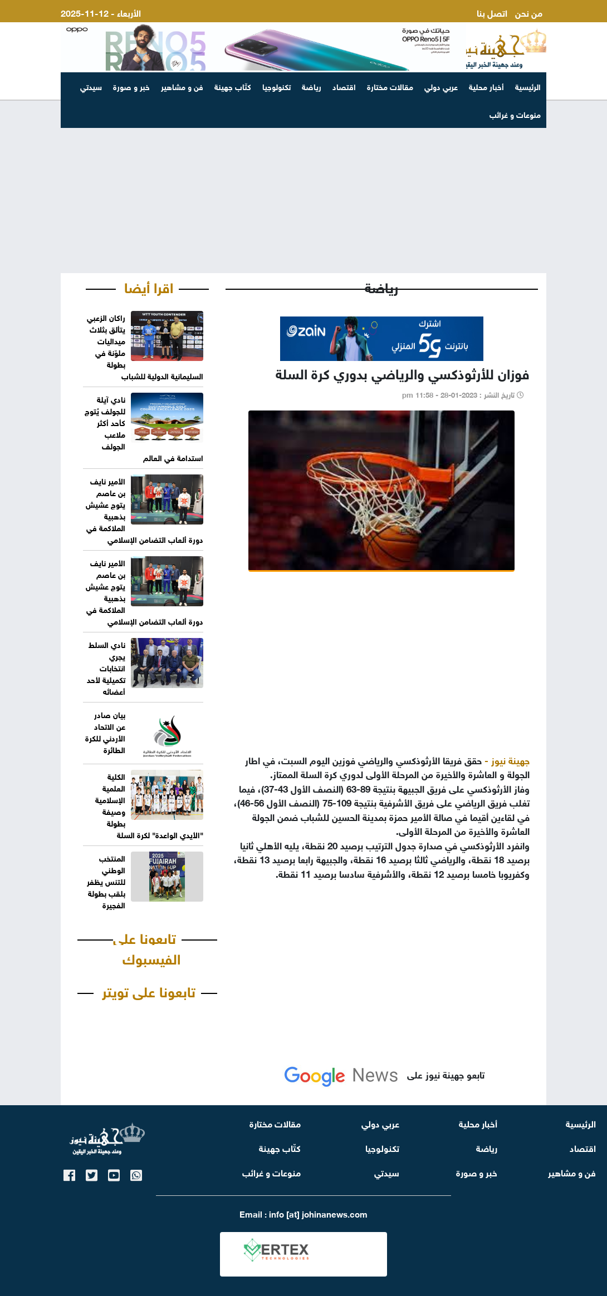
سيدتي (91, 86)
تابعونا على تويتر (148, 990)
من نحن (528, 11)
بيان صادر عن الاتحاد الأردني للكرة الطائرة (105, 731)
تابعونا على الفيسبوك (146, 947)
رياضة (311, 86)
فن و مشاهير (182, 86)
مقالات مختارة (390, 86)
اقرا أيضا (148, 286)
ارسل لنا (527, 25)
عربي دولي (441, 86)
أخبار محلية (486, 86)
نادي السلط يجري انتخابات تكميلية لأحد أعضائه (106, 667)
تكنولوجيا (276, 86)
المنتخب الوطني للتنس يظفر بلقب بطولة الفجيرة (106, 880)
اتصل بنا (492, 11)
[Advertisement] (303, 187)
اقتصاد (344, 86)
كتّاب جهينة (232, 86)
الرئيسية (528, 86)
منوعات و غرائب (271, 1171)
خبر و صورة (131, 86)
